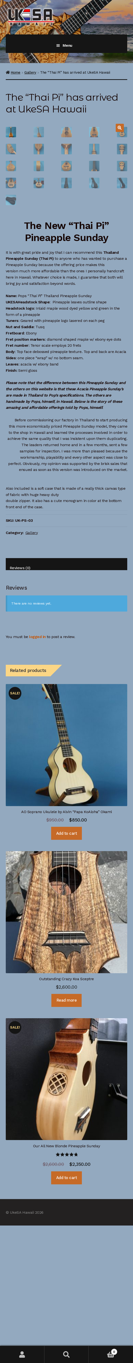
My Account (22, 1354)
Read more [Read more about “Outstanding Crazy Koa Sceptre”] (66, 1137)
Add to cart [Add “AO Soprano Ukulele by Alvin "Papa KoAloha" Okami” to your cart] (66, 970)
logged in (37, 774)
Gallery (30, 72)
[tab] (66, 702)
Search (66, 1354)
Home (15, 72)
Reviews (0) (20, 705)
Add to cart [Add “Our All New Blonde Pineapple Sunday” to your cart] (66, 1315)
